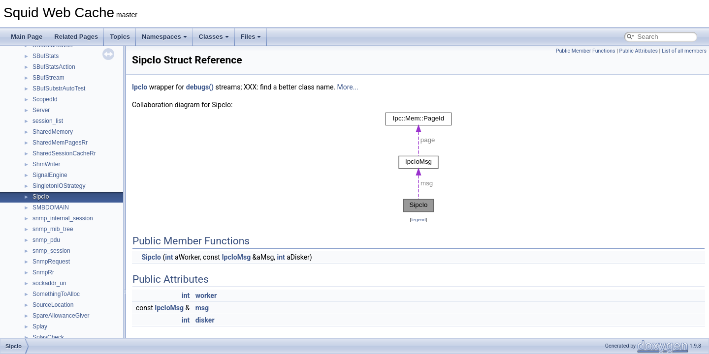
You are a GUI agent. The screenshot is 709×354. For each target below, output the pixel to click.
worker (206, 295)
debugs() (200, 87)
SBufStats (45, 56)
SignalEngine (49, 175)
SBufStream (48, 77)
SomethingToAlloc (56, 294)
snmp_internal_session (62, 218)
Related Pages (76, 36)
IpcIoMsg (236, 257)
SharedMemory (52, 131)
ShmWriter (46, 164)
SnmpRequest (51, 261)
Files (251, 36)
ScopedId (45, 99)
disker (205, 320)
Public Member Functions (585, 51)
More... (347, 87)
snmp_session (51, 250)
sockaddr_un (49, 283)
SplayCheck (48, 337)
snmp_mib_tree (52, 229)
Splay (39, 326)
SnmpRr (43, 272)
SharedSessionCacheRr (64, 153)
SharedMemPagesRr (60, 142)
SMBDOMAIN (50, 207)
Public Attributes (638, 51)
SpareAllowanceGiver (60, 315)
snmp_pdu (46, 239)
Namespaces (164, 36)
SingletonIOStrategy (58, 185)
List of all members (684, 51)
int (169, 257)
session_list (47, 121)
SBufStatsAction (53, 66)
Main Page (26, 36)
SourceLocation (52, 304)
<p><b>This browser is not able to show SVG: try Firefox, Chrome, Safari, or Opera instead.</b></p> (418, 162)
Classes (214, 36)
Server (41, 110)
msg (202, 308)
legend (418, 219)
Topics (120, 36)
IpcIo (139, 87)
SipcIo (40, 196)
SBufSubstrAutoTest (58, 88)
